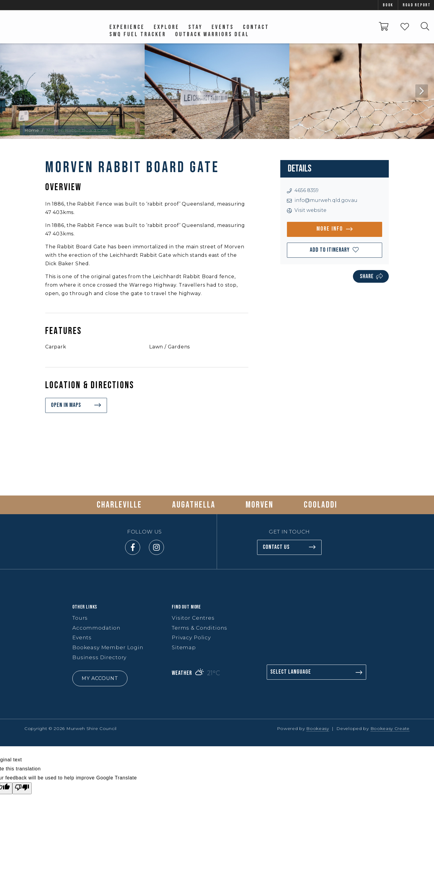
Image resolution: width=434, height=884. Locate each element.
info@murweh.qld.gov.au (325, 200)
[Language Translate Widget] (316, 672)
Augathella (193, 504)
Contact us (276, 547)
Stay (195, 27)
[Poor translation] (22, 788)
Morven (260, 504)
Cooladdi (321, 504)
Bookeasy (317, 728)
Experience (127, 27)
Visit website (310, 210)
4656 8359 (306, 190)
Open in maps (66, 405)
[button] (334, 250)
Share (367, 276)
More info (329, 228)
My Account (100, 678)
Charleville (119, 504)
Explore (166, 27)
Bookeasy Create (390, 728)
